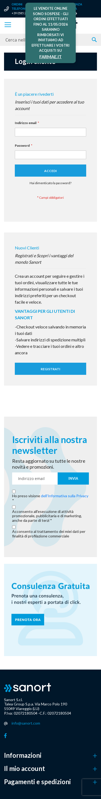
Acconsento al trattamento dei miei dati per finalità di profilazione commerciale (48, 533)
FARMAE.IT (50, 56)
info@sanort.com (26, 723)
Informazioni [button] (22, 755)
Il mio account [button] (24, 768)
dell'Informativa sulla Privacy (64, 495)
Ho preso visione (50, 496)
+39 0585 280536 (23, 13)
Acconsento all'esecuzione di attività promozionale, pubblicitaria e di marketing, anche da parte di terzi (47, 516)
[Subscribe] (73, 478)
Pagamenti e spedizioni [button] (37, 782)
